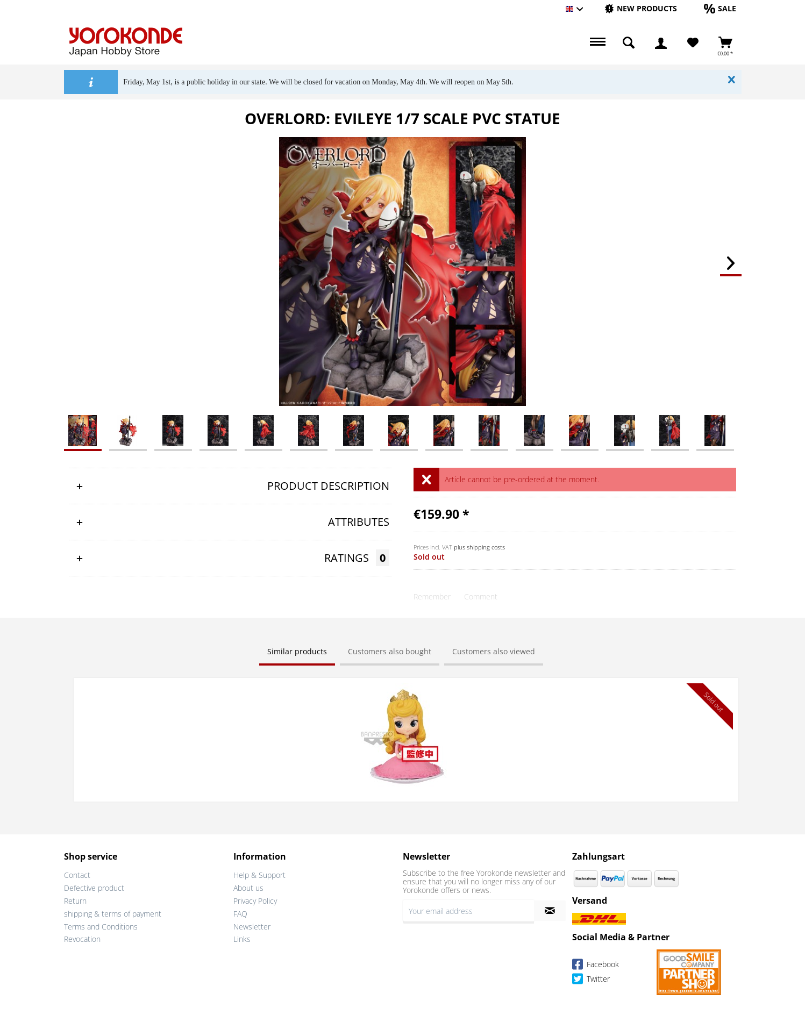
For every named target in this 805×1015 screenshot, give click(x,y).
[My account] (661, 43)
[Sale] (720, 8)
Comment (480, 596)
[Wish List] (693, 43)
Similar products (297, 651)
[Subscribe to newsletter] (549, 909)
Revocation (82, 938)
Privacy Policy (255, 900)
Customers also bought (389, 651)
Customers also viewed (493, 651)
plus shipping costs (479, 547)
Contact (77, 874)
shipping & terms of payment (112, 912)
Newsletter (251, 925)
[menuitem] (640, 9)
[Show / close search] (628, 43)
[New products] (640, 8)
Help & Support (259, 874)
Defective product (94, 887)
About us (248, 887)
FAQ (240, 912)
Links (242, 938)
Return (75, 900)
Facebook (595, 964)
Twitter (591, 978)
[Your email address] (468, 909)
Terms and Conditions (101, 925)
